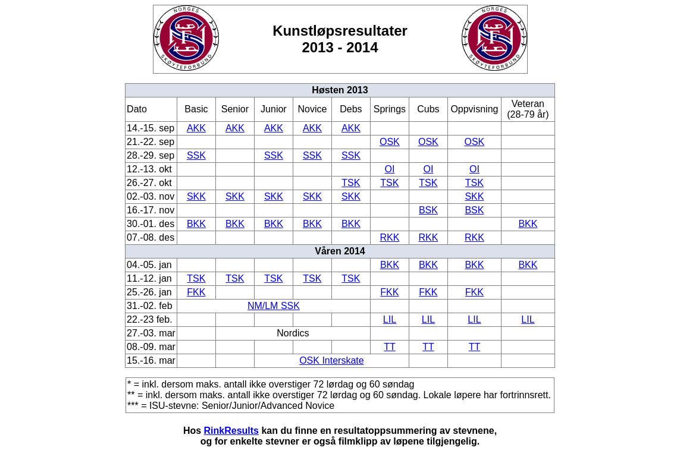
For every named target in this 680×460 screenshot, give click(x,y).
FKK (196, 292)
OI (389, 169)
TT (390, 347)
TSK (350, 183)
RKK (389, 237)
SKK (196, 196)
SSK (196, 155)
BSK (428, 210)
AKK (196, 128)
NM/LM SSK (273, 306)
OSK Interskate (331, 360)
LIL (389, 319)
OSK (390, 142)
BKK (196, 224)
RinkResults (231, 431)
